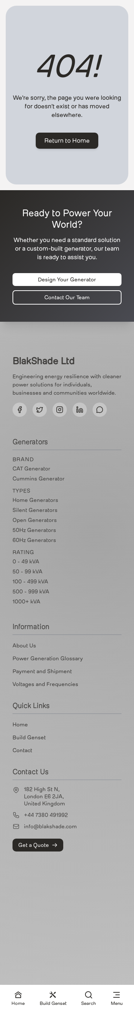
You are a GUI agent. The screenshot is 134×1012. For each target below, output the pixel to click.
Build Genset (29, 737)
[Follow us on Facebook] (20, 410)
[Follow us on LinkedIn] (80, 410)
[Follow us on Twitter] (40, 410)
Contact (22, 750)
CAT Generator (31, 468)
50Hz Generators (34, 530)
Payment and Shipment (42, 671)
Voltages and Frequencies (45, 684)
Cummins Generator (39, 478)
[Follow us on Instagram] (60, 410)
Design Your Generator (67, 279)
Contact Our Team (67, 297)
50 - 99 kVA (28, 571)
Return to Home (67, 140)
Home (20, 724)
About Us (24, 645)
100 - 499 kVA (30, 581)
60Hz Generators (34, 540)
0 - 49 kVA (26, 561)
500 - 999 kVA (31, 591)
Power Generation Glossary (48, 658)
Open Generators (35, 520)
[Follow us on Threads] (100, 410)
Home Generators (35, 500)
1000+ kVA (26, 601)
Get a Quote (38, 845)
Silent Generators (35, 510)
